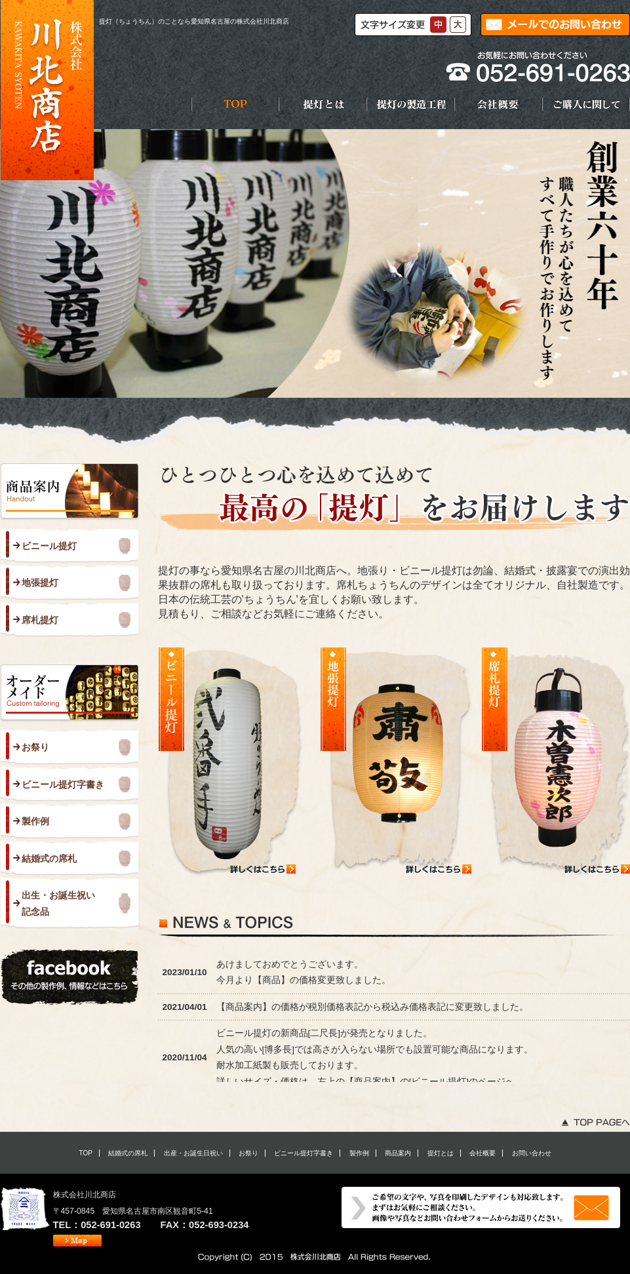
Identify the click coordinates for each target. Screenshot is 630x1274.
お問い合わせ (531, 1153)
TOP (85, 1153)
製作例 (35, 821)
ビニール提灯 (49, 546)
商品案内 (398, 1153)
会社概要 (482, 1153)
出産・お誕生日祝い (193, 1153)
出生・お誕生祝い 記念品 (58, 903)
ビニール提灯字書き (63, 784)
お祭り (35, 747)
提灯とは (440, 1153)
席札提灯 (40, 620)
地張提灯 (40, 582)
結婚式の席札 (49, 858)
